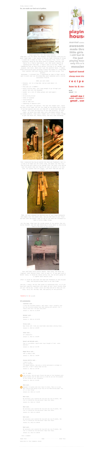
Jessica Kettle (27, 360)
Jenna (24, 332)
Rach (24, 396)
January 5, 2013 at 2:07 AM (31, 368)
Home (43, 438)
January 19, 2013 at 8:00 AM (31, 412)
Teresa (25, 324)
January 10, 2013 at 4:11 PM (31, 392)
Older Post (62, 438)
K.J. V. (25, 373)
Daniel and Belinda (28, 341)
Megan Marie (26, 351)
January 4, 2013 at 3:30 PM (31, 336)
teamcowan (26, 303)
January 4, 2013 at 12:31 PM (31, 319)
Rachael (25, 315)
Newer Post (23, 438)
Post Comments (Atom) (35, 441)
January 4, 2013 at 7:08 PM (31, 355)
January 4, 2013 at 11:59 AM (31, 310)
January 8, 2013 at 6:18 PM (31, 380)
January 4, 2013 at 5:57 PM (31, 347)
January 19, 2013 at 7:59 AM (31, 402)
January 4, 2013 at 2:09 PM (31, 328)
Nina (24, 385)
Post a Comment (26, 435)
